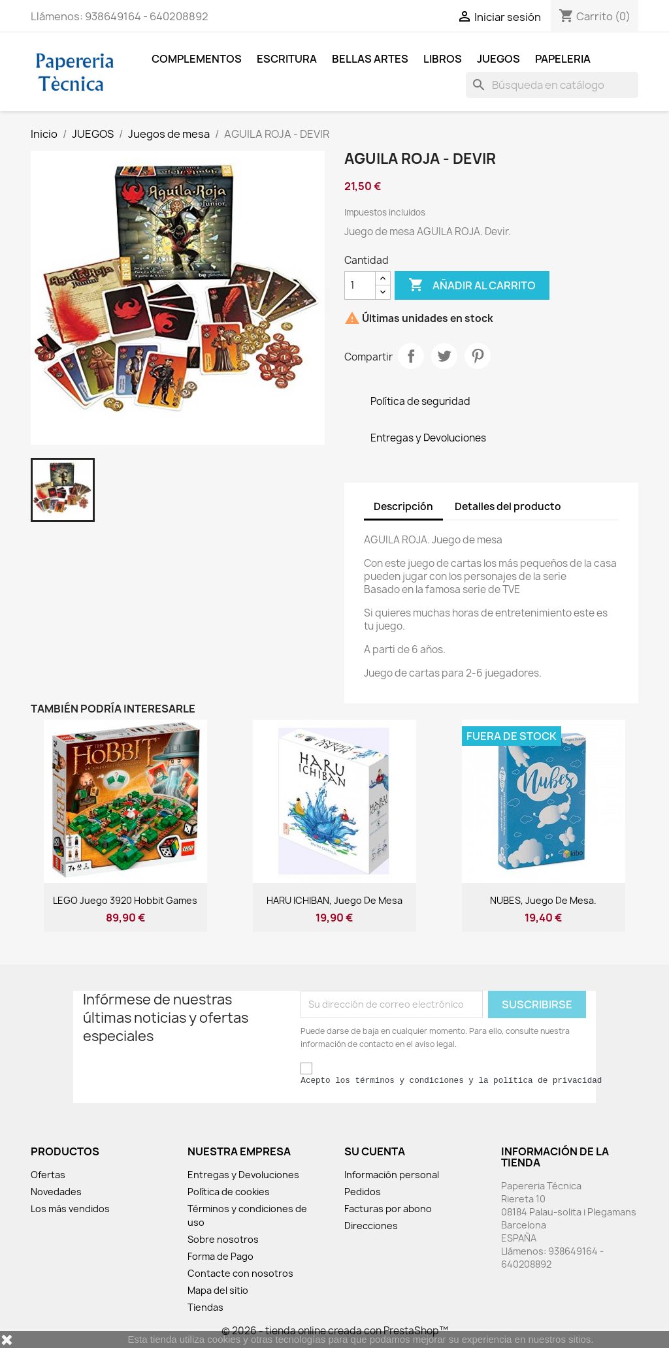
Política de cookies (229, 1191)
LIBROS (442, 59)
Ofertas (48, 1174)
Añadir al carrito (472, 285)
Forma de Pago (220, 1256)
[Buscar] (552, 85)
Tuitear (444, 356)
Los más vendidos (70, 1208)
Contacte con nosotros (240, 1273)
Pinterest (478, 356)
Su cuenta (374, 1151)
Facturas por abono (388, 1208)
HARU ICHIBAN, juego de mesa (334, 900)
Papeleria (563, 59)
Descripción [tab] (403, 506)
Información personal (391, 1174)
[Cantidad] (360, 285)
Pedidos (362, 1191)
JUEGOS (498, 59)
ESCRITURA (287, 59)
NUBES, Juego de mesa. (543, 900)
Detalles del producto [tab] (508, 506)
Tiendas (205, 1307)
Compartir (411, 356)
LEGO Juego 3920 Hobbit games (125, 900)
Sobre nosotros (223, 1239)
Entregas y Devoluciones (243, 1174)
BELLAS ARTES (370, 59)
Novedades (56, 1191)
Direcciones (371, 1225)
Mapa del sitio (218, 1290)
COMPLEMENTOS (197, 59)
